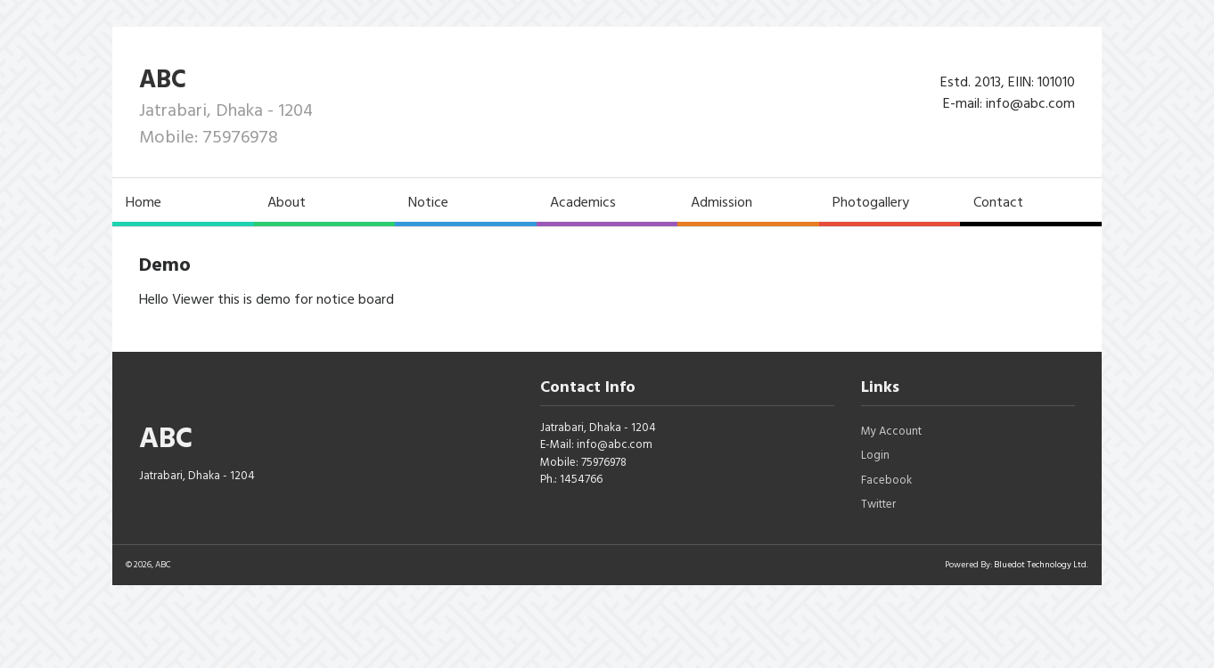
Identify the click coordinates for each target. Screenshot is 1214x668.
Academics (583, 202)
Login (875, 455)
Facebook (886, 480)
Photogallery (871, 202)
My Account (891, 431)
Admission (721, 202)
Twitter (878, 504)
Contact (998, 202)
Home (143, 202)
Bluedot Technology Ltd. (1041, 565)
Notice (428, 202)
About (286, 202)
